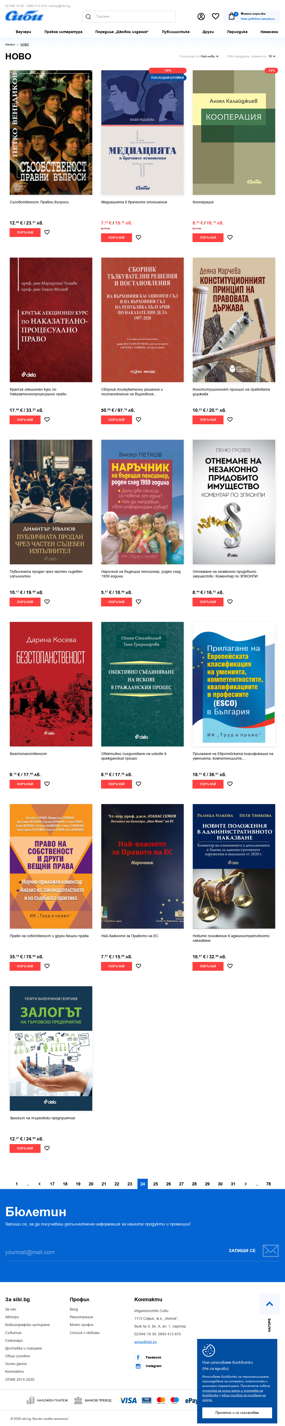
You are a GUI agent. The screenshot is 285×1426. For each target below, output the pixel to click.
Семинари (14, 1340)
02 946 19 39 (14, 6)
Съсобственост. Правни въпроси (39, 202)
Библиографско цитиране (27, 1325)
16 (271, 56)
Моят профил (82, 1325)
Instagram (148, 1366)
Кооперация (203, 202)
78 (268, 1184)
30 (220, 1184)
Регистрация (81, 1317)
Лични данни (16, 1364)
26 (168, 1184)
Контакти (14, 1371)
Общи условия (17, 1356)
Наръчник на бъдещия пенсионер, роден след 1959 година (141, 574)
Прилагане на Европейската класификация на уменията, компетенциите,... (233, 756)
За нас (10, 1309)
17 (52, 1184)
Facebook (147, 1357)
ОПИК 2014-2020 (19, 1379)
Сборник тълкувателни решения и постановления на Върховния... (132, 392)
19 (78, 1184)
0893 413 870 (37, 6)
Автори (12, 1317)
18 (65, 1184)
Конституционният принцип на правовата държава (231, 392)
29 (207, 1184)
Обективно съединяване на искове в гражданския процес (133, 756)
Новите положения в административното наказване (231, 938)
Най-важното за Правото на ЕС (129, 936)
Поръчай (25, 232)
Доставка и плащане (23, 1348)
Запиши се (254, 1251)
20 (91, 1184)
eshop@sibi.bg (59, 6)
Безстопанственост (28, 754)
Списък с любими (85, 1333)
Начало (10, 44)
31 (233, 1184)
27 (181, 1184)
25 (155, 1184)
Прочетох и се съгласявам (237, 1412)
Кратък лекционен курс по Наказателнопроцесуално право (38, 392)
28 (194, 1184)
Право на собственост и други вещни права (49, 936)
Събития (13, 1333)
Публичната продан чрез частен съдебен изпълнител (46, 574)
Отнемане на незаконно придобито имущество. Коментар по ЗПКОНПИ (225, 574)
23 (129, 1184)
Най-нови (210, 56)
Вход (74, 1309)
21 (104, 1184)
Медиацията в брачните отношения (134, 202)
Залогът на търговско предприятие (42, 1118)
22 (116, 1184)
